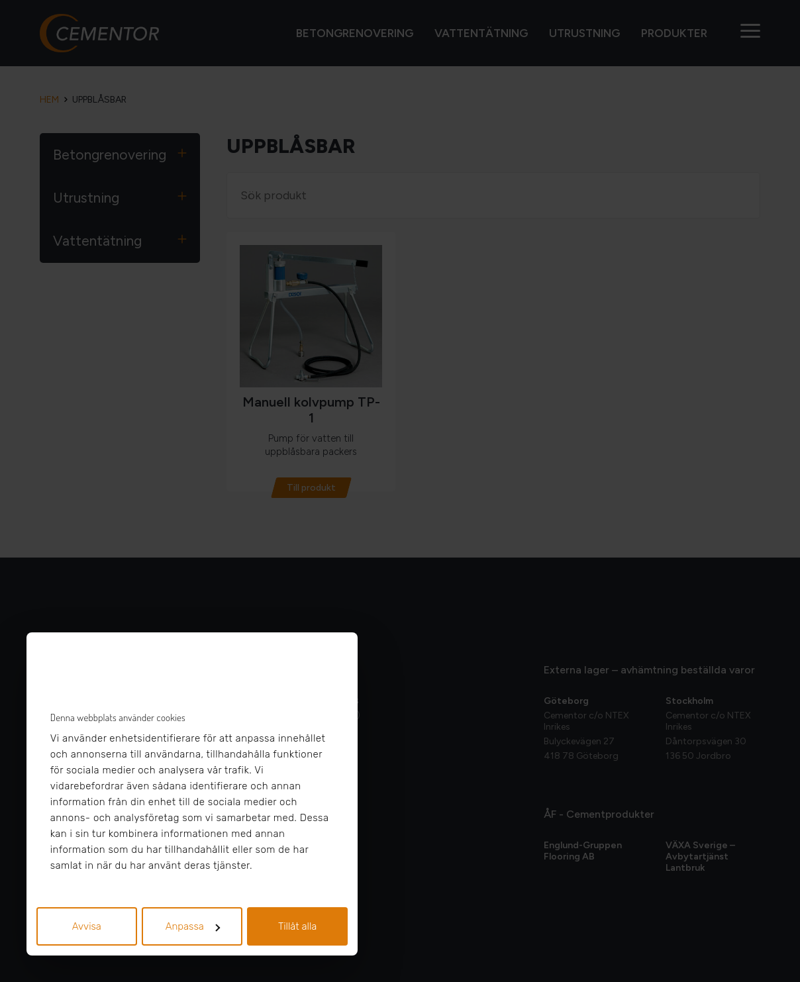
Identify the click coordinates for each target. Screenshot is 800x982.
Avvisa (86, 926)
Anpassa (193, 926)
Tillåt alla (297, 926)
